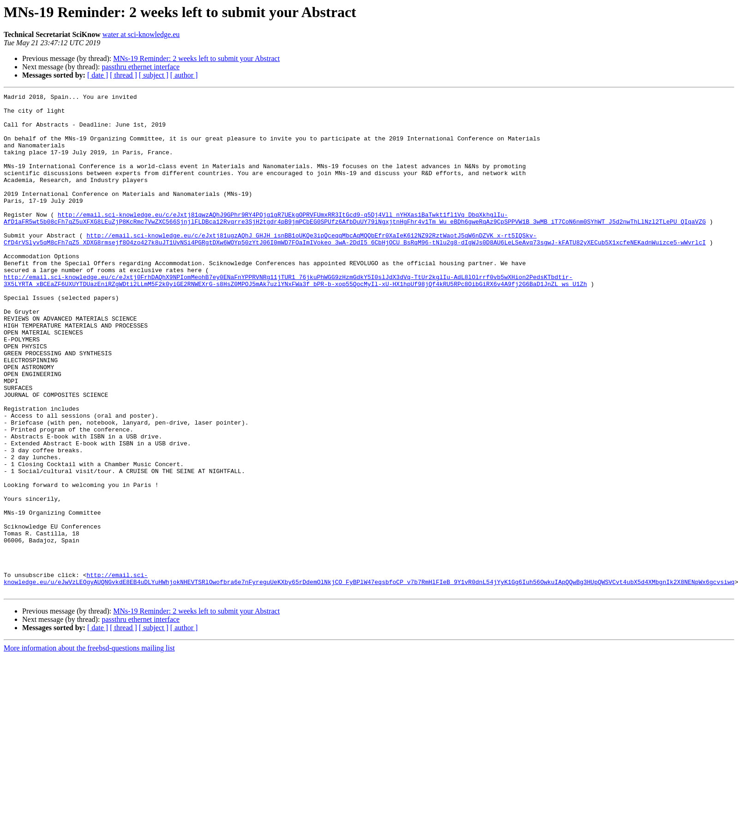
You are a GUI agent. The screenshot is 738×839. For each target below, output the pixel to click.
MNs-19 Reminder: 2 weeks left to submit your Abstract (196, 58)
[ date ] (97, 75)
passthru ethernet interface (141, 67)
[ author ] (184, 75)
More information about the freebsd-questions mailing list (89, 748)
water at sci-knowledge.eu (141, 34)
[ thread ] (123, 75)
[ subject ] (153, 75)
